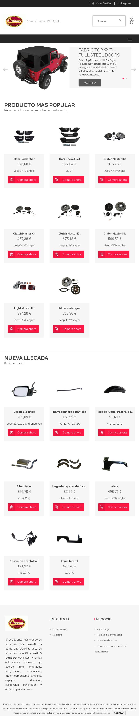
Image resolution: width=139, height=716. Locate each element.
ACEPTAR (119, 713)
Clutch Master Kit (115, 159)
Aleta (114, 486)
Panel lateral (69, 561)
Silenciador (24, 486)
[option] (69, 67)
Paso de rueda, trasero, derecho (118, 411)
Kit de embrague (69, 308)
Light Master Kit (24, 308)
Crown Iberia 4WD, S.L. (43, 21)
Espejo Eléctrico (24, 411)
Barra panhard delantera (69, 411)
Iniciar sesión (101, 3)
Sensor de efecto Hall (24, 561)
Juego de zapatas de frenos (69, 486)
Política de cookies (101, 713)
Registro (124, 3)
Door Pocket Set (24, 159)
